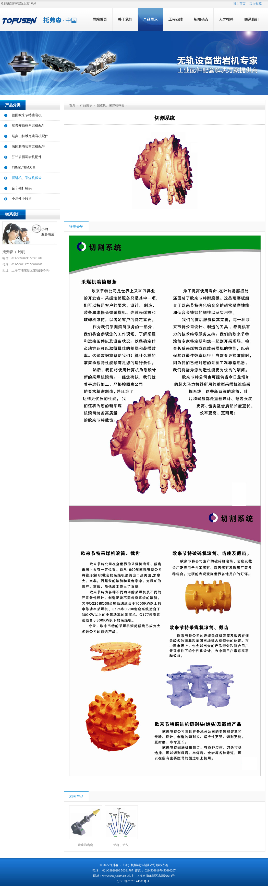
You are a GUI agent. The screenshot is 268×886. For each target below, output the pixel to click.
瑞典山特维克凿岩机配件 (30, 136)
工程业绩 (175, 19)
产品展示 (150, 19)
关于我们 (125, 19)
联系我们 (251, 19)
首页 (72, 105)
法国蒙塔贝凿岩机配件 (28, 146)
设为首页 (239, 3)
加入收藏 (255, 3)
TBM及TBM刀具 (24, 167)
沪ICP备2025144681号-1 (133, 881)
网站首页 (100, 19)
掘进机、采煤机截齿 (27, 178)
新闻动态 (201, 19)
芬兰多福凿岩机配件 (27, 157)
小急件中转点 (22, 199)
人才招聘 (226, 19)
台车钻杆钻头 (22, 188)
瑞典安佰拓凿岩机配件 (28, 125)
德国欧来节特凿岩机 (27, 115)
